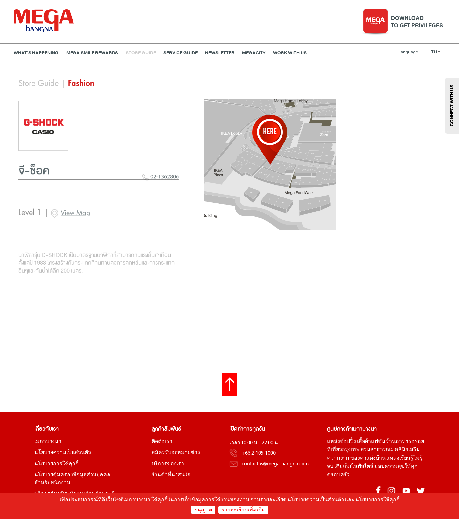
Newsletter (220, 53)
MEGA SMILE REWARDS (92, 53)
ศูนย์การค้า (339, 429)
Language (410, 52)
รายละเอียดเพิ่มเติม (243, 510)
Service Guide (180, 53)
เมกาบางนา (47, 441)
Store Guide (141, 53)
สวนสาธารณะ (377, 449)
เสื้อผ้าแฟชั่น (371, 441)
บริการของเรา (168, 464)
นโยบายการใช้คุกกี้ (56, 464)
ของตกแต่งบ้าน (368, 458)
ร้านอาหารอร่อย (405, 441)
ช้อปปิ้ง (348, 441)
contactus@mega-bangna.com (275, 464)
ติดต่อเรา (162, 441)
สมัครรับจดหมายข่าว (176, 452)
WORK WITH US (290, 53)
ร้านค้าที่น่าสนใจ (171, 475)
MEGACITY (253, 53)
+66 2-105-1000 (259, 453)
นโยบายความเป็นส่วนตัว (62, 452)
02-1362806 (160, 201)
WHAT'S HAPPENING (36, 53)
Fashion (81, 83)
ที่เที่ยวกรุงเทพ (343, 449)
